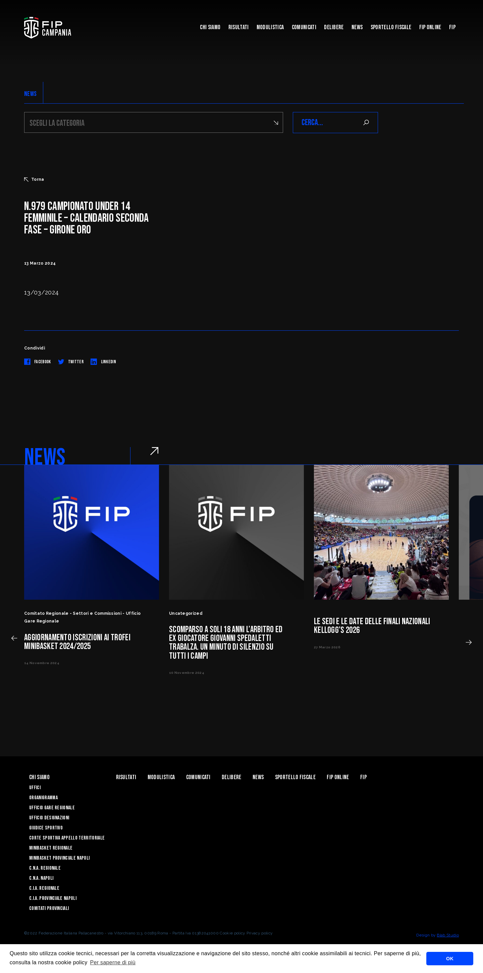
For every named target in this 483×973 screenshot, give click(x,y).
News (357, 27)
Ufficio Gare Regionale (52, 808)
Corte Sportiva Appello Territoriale (67, 838)
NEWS (30, 94)
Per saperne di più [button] (113, 962)
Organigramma (43, 798)
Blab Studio (448, 935)
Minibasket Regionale (50, 848)
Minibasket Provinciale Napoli (59, 858)
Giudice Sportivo (46, 828)
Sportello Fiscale (391, 27)
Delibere (334, 27)
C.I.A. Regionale (44, 888)
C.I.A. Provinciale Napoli (52, 898)
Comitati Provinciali (49, 908)
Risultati (238, 27)
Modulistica (270, 27)
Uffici (35, 788)
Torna (34, 179)
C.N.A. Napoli (41, 878)
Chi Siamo (210, 27)
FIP (452, 27)
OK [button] (449, 958)
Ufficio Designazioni (49, 818)
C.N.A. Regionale (45, 868)
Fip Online (430, 27)
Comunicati (304, 27)
